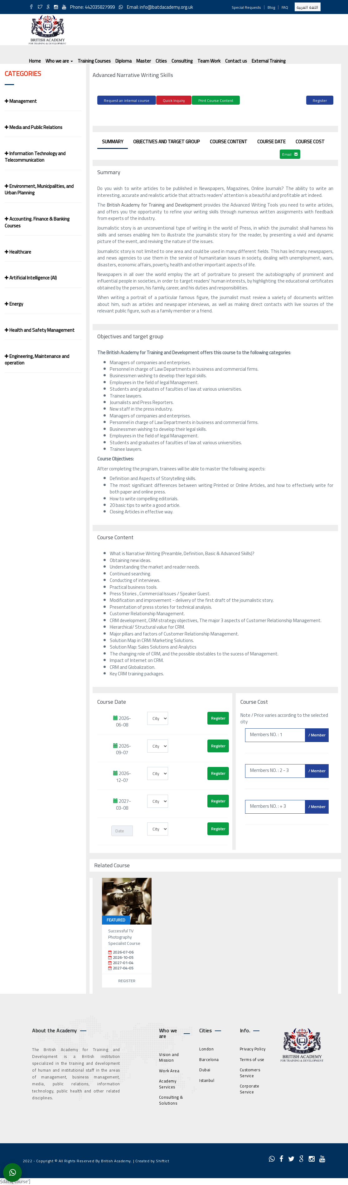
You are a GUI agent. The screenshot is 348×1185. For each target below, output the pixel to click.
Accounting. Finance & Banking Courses (37, 222)
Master (143, 60)
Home (35, 60)
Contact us (236, 60)
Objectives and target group (166, 140)
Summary (112, 140)
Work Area (169, 1069)
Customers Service (250, 1071)
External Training (269, 60)
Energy (14, 303)
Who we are (59, 60)
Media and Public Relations (33, 127)
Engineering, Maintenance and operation (37, 359)
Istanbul (206, 1079)
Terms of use (252, 1058)
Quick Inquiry (174, 100)
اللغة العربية (307, 7)
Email (290, 153)
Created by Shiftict (152, 1160)
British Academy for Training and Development (155, 203)
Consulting (182, 60)
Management (21, 101)
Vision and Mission (169, 1056)
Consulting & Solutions (171, 1099)
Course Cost (310, 140)
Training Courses (94, 60)
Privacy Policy (253, 1048)
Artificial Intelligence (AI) (31, 277)
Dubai (204, 1069)
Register (320, 100)
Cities (161, 60)
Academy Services (167, 1083)
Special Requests (246, 7)
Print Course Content (215, 100)
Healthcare (18, 251)
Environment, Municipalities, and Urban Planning (39, 189)
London (206, 1048)
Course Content (228, 140)
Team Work (208, 60)
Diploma (123, 60)
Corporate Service (249, 1088)
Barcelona (209, 1058)
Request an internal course (126, 100)
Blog (271, 7)
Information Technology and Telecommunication (35, 156)
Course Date (271, 140)
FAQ (285, 7)
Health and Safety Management (40, 330)
